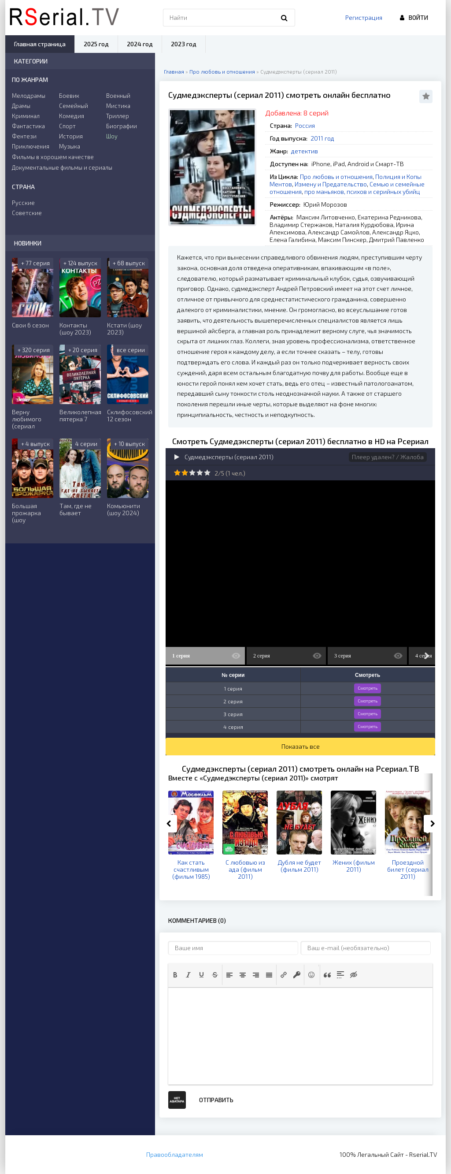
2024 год (140, 44)
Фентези (24, 136)
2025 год (96, 44)
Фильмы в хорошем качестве (53, 156)
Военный (118, 95)
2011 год (322, 138)
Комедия (71, 115)
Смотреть (367, 688)
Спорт (67, 126)
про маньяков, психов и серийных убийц (362, 191)
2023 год (183, 44)
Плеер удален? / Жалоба (388, 457)
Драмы (21, 105)
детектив (304, 151)
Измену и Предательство (331, 184)
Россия (305, 125)
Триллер (117, 115)
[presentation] (175, 975)
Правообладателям (174, 1154)
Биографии (121, 126)
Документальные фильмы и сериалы (62, 167)
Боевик (69, 95)
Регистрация (363, 17)
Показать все (300, 746)
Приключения (30, 146)
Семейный (73, 105)
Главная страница (40, 44)
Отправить (216, 1099)
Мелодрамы (28, 95)
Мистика (118, 105)
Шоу (112, 136)
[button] (175, 975)
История (71, 136)
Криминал (26, 115)
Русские (23, 202)
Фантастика (28, 126)
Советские (27, 212)
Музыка (69, 146)
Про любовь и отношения (336, 176)
